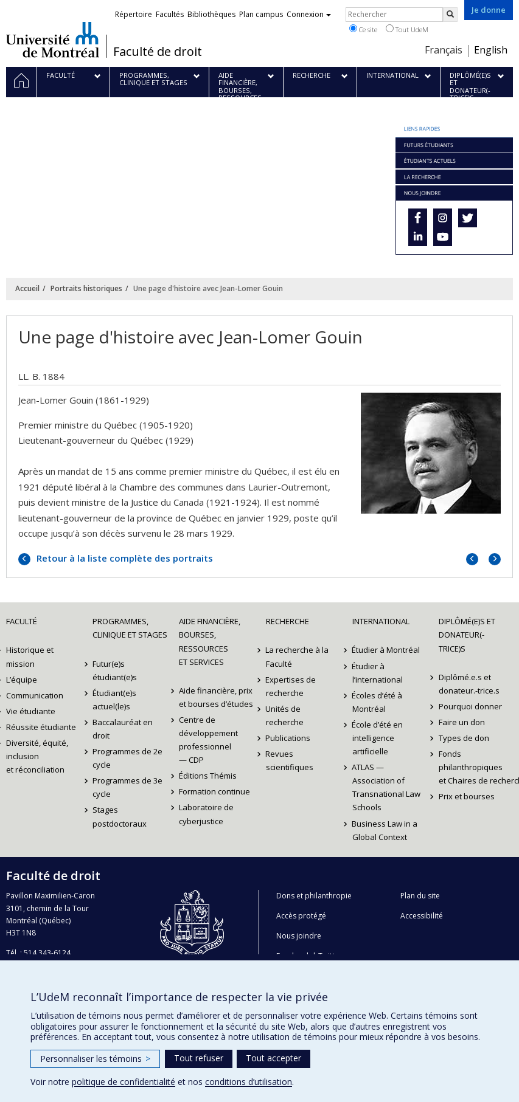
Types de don (464, 737)
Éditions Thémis (208, 775)
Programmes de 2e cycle (127, 758)
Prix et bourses (467, 796)
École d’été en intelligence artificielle (377, 738)
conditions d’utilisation (248, 1081)
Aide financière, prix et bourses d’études (216, 697)
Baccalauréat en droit (122, 729)
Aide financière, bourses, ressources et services (209, 641)
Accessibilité (421, 916)
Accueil (27, 288)
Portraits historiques (86, 288)
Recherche (287, 621)
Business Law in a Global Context (385, 830)
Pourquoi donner (470, 706)
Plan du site (420, 895)
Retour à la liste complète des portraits (123, 558)
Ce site (363, 29)
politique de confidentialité (123, 1081)
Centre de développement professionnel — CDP (208, 739)
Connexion (309, 14)
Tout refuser (198, 1058)
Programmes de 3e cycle (127, 787)
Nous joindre (298, 936)
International (380, 621)
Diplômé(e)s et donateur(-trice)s (467, 634)
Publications (288, 737)
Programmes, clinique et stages (129, 628)
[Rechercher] (450, 14)
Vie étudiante (30, 711)
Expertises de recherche (291, 686)
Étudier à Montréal (386, 649)
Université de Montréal (52, 39)
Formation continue (214, 791)
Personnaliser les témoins (95, 1058)
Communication (34, 695)
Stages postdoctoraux (119, 816)
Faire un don (462, 722)
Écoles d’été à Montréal (377, 702)
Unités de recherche (285, 715)
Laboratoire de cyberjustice (206, 814)
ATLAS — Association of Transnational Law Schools (386, 787)
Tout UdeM (407, 29)
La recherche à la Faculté (297, 656)
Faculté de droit (157, 52)
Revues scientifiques (289, 760)
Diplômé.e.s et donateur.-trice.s (469, 684)
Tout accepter (273, 1058)
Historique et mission (30, 656)
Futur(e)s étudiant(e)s (114, 670)
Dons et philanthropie (314, 895)
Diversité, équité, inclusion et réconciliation (37, 756)
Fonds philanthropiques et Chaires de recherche (476, 767)
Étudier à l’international (377, 673)
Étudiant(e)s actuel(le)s (114, 699)
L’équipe (21, 679)
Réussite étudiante (41, 726)
